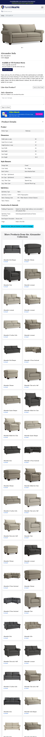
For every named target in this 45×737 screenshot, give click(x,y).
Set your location (7, 69)
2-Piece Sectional (31, 461)
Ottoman (29, 260)
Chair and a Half (31, 385)
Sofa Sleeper (10, 260)
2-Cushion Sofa (10, 335)
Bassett (7, 58)
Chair (8, 285)
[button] (43, 7)
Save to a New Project (38, 87)
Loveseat (29, 285)
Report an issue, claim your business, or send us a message (17, 226)
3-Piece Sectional (31, 360)
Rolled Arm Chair (31, 410)
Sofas (2, 16)
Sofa (8, 461)
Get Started (39, 114)
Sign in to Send (6, 107)
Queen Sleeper (10, 410)
